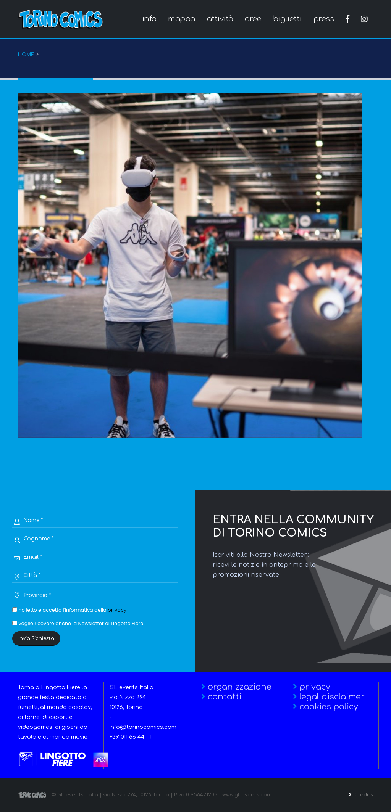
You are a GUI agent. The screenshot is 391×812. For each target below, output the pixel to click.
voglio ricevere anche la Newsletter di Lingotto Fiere (77, 623)
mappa (181, 18)
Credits (363, 795)
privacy (117, 610)
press (323, 18)
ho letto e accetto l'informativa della (69, 610)
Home (26, 54)
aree (253, 18)
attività (220, 18)
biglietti (287, 18)
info (149, 18)
